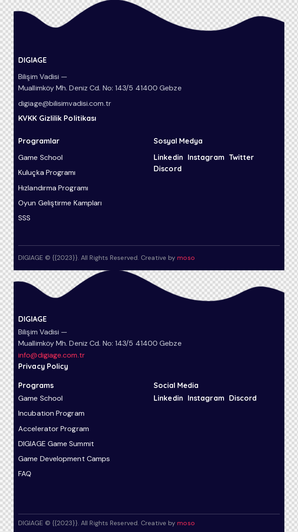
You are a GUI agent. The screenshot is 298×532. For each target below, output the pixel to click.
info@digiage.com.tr (51, 355)
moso (185, 258)
